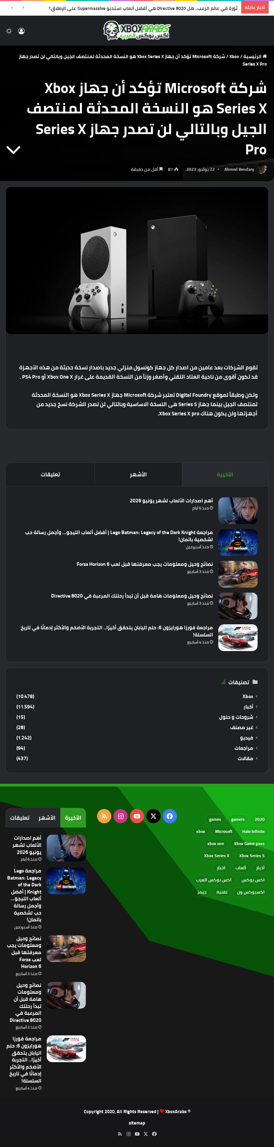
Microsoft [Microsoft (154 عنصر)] (223, 831)
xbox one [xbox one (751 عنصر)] (215, 843)
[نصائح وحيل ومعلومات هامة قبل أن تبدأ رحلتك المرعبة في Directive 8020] (238, 606)
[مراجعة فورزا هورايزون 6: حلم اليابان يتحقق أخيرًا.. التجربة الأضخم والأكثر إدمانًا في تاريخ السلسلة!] (238, 637)
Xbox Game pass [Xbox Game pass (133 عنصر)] (249, 843)
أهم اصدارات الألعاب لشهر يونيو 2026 (171, 500)
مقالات (245, 758)
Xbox (234, 56)
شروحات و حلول (236, 717)
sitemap (137, 1122)
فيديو (246, 737)
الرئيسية (255, 56)
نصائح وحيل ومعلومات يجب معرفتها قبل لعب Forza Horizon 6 (145, 564)
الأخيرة (225, 474)
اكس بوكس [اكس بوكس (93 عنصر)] (253, 880)
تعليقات (50, 474)
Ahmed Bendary (239, 169)
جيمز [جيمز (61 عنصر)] (202, 892)
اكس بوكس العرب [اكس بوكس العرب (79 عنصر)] (214, 880)
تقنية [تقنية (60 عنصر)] (222, 892)
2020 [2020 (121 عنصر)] (260, 819)
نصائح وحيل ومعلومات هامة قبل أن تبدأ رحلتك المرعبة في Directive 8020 (132, 595)
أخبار (248, 706)
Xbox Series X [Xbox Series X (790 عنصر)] (216, 855)
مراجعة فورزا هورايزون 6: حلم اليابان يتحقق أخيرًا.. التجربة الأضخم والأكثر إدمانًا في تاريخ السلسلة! (117, 631)
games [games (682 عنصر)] (215, 819)
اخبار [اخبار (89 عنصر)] (221, 868)
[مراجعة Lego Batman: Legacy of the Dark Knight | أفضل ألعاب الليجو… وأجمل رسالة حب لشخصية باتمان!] (238, 542)
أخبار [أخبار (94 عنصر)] (260, 868)
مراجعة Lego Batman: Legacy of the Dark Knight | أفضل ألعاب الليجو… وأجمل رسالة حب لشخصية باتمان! (119, 536)
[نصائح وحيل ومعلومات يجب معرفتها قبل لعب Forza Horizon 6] (238, 574)
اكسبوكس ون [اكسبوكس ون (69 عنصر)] (251, 892)
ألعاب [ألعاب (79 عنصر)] (240, 868)
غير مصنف (241, 727)
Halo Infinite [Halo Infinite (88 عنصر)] (253, 831)
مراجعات (243, 748)
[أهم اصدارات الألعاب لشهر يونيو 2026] (238, 510)
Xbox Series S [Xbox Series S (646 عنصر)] (252, 855)
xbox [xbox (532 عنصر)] (200, 831)
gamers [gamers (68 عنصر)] (238, 819)
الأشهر (138, 474)
